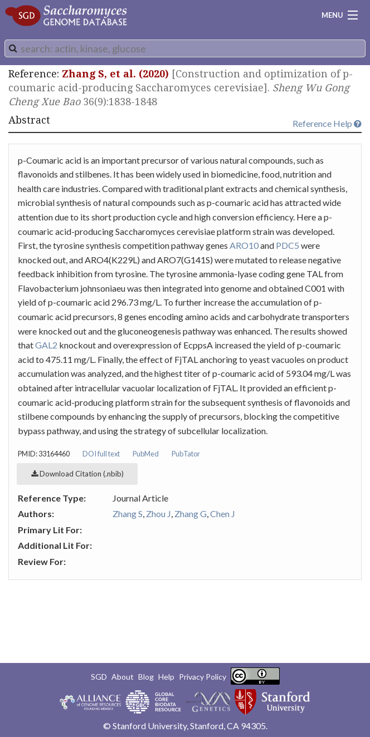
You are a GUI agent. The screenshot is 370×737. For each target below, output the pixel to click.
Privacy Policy (202, 676)
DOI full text (101, 453)
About (122, 676)
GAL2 (46, 345)
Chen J (222, 513)
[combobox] (185, 48)
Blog (146, 676)
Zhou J (158, 513)
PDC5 (287, 245)
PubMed (146, 453)
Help (166, 676)
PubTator (186, 453)
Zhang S (128, 513)
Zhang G (190, 513)
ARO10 (244, 245)
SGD (99, 676)
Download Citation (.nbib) (77, 473)
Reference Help (327, 123)
